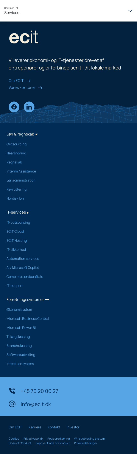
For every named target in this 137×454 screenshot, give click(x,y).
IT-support (65, 285)
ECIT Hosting (65, 240)
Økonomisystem (65, 309)
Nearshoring (65, 153)
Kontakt (54, 427)
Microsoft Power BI (65, 327)
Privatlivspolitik (33, 438)
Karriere (35, 427)
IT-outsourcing (65, 222)
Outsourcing (65, 144)
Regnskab (65, 162)
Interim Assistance (65, 171)
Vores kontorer (25, 87)
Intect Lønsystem (65, 363)
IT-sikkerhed (65, 249)
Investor (73, 427)
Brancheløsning (65, 345)
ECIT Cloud (65, 231)
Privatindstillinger (85, 443)
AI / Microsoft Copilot (65, 267)
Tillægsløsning (65, 336)
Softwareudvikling (65, 354)
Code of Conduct (20, 443)
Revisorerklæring (58, 438)
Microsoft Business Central (65, 318)
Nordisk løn (65, 198)
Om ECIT (20, 80)
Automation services (65, 258)
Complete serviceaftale (65, 276)
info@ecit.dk (30, 403)
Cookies (14, 438)
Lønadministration (65, 180)
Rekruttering (65, 189)
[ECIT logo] (68, 38)
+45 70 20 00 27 (33, 390)
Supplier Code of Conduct (53, 443)
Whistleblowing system (89, 438)
